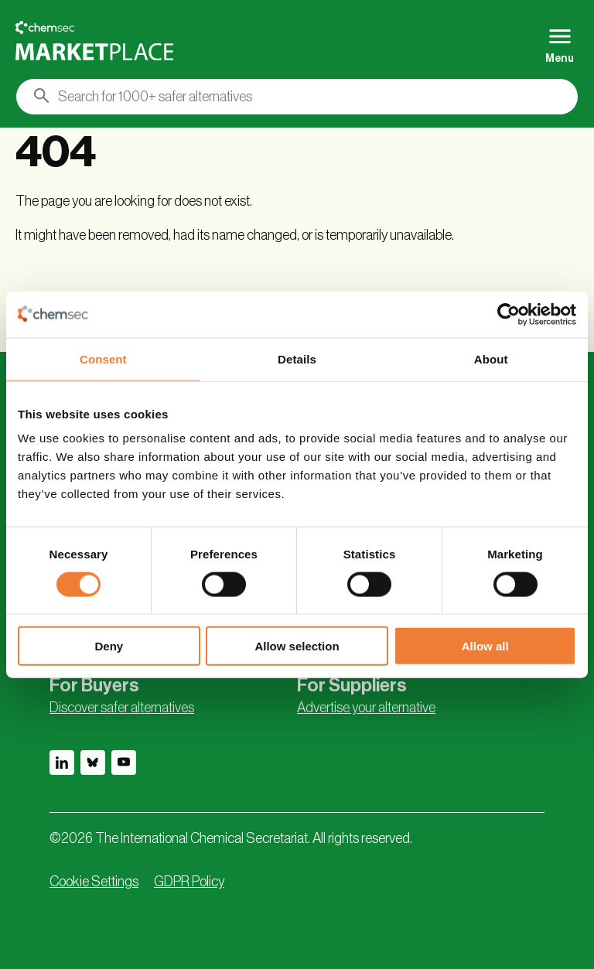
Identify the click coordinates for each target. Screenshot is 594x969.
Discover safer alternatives (122, 708)
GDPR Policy (189, 882)
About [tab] (491, 358)
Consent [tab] (103, 358)
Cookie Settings (94, 882)
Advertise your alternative (366, 708)
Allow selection (296, 646)
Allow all (485, 646)
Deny (108, 646)
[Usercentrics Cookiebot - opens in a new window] (508, 314)
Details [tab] (297, 358)
